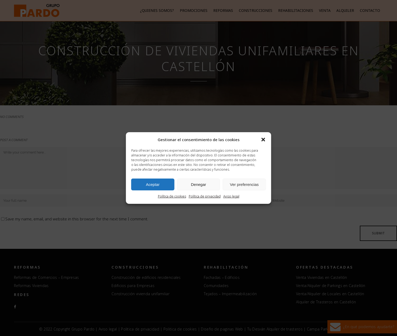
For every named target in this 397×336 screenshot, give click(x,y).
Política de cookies (172, 196)
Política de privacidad (205, 196)
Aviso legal (231, 196)
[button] (263, 139)
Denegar (198, 184)
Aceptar (152, 184)
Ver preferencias (244, 184)
